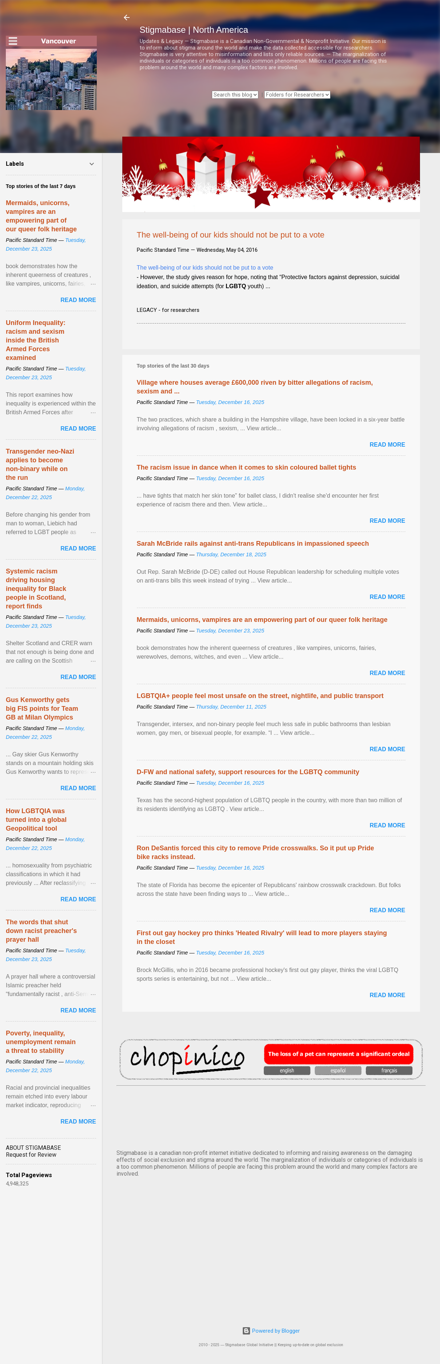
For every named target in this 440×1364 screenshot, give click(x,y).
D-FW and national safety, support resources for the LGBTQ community (248, 772)
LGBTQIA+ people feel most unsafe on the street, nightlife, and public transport (260, 695)
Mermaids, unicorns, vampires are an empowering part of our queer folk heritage (262, 619)
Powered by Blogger (271, 1331)
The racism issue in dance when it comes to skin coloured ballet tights (246, 467)
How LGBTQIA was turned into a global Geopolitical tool (36, 819)
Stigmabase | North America (194, 30)
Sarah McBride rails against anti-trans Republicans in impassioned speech (253, 543)
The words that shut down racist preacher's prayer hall (41, 930)
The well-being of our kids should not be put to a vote (205, 267)
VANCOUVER (271, 1116)
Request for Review (31, 1154)
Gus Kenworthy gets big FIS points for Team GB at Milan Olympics (42, 708)
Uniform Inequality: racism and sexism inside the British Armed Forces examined (36, 340)
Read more (387, 445)
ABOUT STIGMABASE (33, 1147)
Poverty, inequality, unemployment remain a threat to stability (41, 1042)
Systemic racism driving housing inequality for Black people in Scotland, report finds (36, 589)
